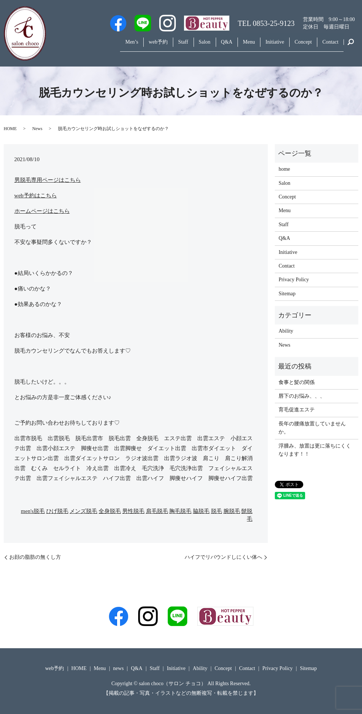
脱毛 (216, 511)
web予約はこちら (35, 195)
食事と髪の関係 (297, 382)
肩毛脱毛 (157, 511)
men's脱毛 (33, 511)
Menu (235, 45)
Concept (297, 45)
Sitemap (287, 293)
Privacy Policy (294, 279)
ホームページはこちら (42, 211)
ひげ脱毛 (57, 511)
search (351, 45)
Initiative (265, 45)
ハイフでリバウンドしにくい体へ (223, 557)
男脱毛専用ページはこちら (47, 180)
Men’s (98, 45)
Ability (286, 331)
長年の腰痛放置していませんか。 (312, 428)
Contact (329, 45)
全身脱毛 (110, 511)
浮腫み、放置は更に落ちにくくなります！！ (315, 450)
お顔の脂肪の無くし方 (35, 557)
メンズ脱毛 (83, 511)
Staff (158, 45)
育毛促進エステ (297, 409)
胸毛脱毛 (180, 511)
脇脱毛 (201, 511)
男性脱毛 (133, 511)
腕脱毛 (231, 511)
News (37, 128)
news (118, 668)
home (284, 169)
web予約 (128, 45)
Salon (183, 45)
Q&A (209, 45)
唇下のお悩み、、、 (302, 396)
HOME (10, 128)
